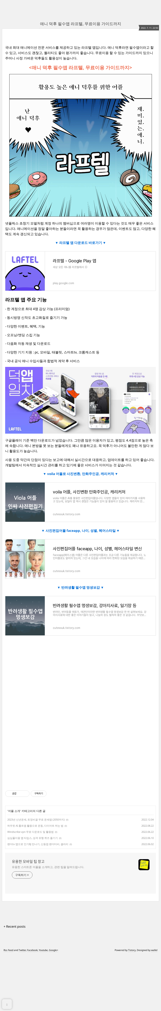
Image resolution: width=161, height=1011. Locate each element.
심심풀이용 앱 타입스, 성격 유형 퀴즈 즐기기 (32, 838)
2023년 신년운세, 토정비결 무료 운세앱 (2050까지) (36, 819)
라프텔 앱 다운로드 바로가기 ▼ (82, 242)
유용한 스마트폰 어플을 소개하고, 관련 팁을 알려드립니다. (48, 867)
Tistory (132, 950)
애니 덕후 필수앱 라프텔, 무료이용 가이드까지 (80, 23)
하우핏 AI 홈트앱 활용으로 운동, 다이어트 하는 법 (35, 825)
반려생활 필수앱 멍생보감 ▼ (82, 587)
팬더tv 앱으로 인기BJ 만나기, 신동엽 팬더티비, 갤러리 (37, 844)
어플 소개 (14, 811)
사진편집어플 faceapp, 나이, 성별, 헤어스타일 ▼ (82, 530)
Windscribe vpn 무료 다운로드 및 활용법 (30, 832)
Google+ (53, 950)
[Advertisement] (80, 680)
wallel (154, 950)
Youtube (43, 950)
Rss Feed (8, 950)
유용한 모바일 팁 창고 (28, 861)
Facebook (32, 950)
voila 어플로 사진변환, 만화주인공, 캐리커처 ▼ (82, 473)
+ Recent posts (15, 926)
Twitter (22, 950)
